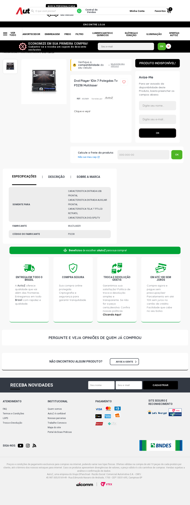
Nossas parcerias (57, 418)
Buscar (32, 11)
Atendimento (12, 401)
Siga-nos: (9, 445)
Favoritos (160, 10)
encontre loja (94, 24)
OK (162, 46)
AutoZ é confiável (57, 413)
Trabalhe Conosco (57, 423)
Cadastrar (165, 385)
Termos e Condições (13, 413)
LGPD (5, 418)
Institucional (58, 401)
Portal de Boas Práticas (60, 432)
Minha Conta (137, 10)
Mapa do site (54, 427)
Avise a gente (126, 361)
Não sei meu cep (87, 157)
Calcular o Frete (143, 154)
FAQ (5, 409)
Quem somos (55, 409)
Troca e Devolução (12, 423)
